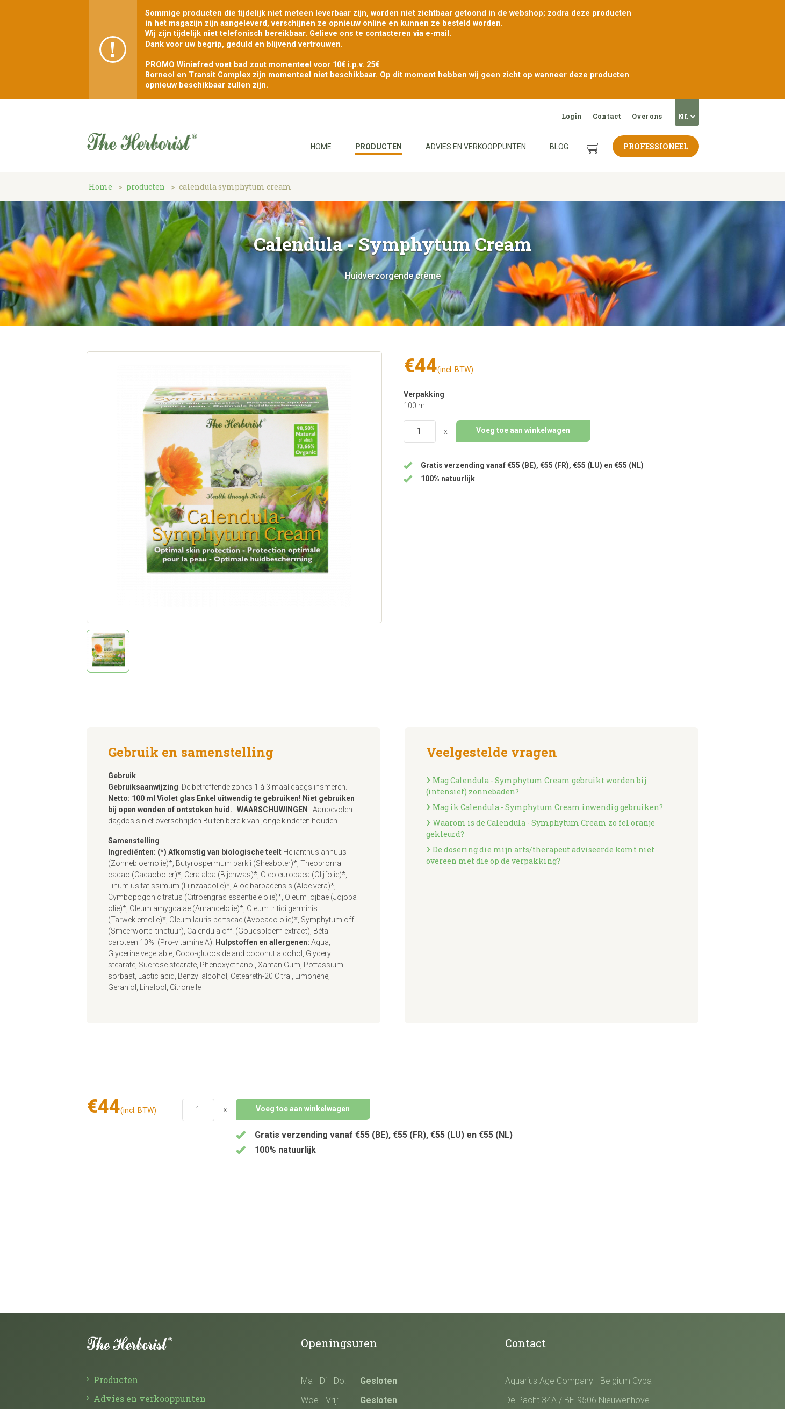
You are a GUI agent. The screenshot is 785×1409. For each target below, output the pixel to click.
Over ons (647, 116)
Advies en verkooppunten (476, 146)
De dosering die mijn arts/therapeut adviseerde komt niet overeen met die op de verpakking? (540, 855)
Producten (378, 146)
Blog (559, 146)
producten (145, 187)
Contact (607, 116)
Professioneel (655, 146)
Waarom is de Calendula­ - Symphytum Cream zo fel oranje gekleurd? (540, 828)
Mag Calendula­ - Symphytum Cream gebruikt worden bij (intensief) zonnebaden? (536, 786)
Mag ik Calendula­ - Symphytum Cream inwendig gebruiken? (548, 807)
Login (571, 116)
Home (321, 146)
